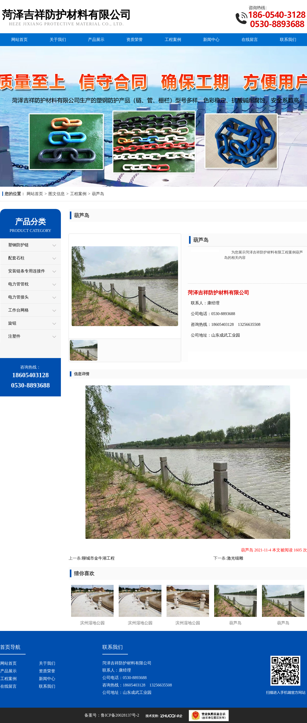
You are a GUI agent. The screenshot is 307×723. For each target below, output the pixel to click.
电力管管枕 (18, 284)
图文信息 (56, 194)
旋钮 (12, 323)
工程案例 (173, 39)
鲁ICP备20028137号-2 (120, 715)
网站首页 (19, 39)
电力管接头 (18, 297)
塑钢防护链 (18, 245)
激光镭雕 (235, 558)
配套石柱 (16, 258)
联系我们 (288, 39)
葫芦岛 (98, 194)
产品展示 (96, 39)
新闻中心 (211, 39)
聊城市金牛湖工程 (98, 558)
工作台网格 (18, 310)
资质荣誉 (134, 39)
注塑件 (14, 336)
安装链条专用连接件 (26, 271)
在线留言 (250, 39)
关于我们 (58, 39)
